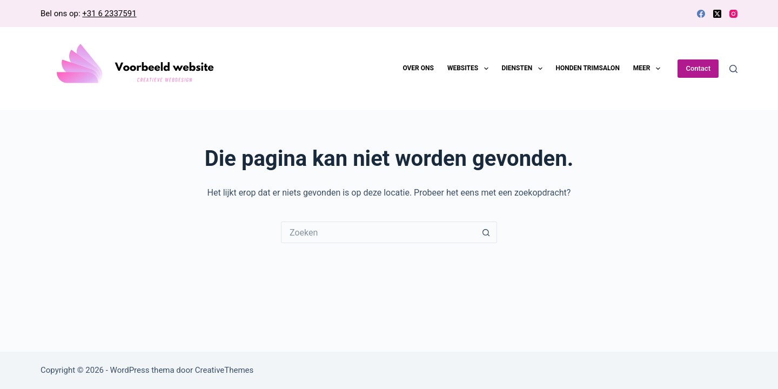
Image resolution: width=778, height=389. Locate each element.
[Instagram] (733, 14)
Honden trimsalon (588, 68)
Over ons (418, 68)
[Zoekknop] (486, 232)
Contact (698, 68)
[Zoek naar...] (378, 232)
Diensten (524, 68)
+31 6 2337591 (109, 13)
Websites (470, 68)
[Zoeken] (733, 69)
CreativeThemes (224, 370)
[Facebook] (701, 14)
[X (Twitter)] (717, 14)
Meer (649, 68)
